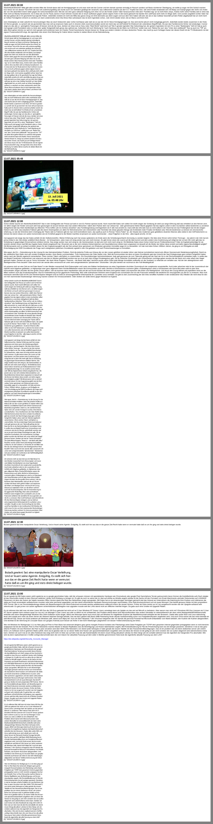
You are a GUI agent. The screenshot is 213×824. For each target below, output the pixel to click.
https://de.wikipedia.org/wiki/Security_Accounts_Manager (26, 639)
